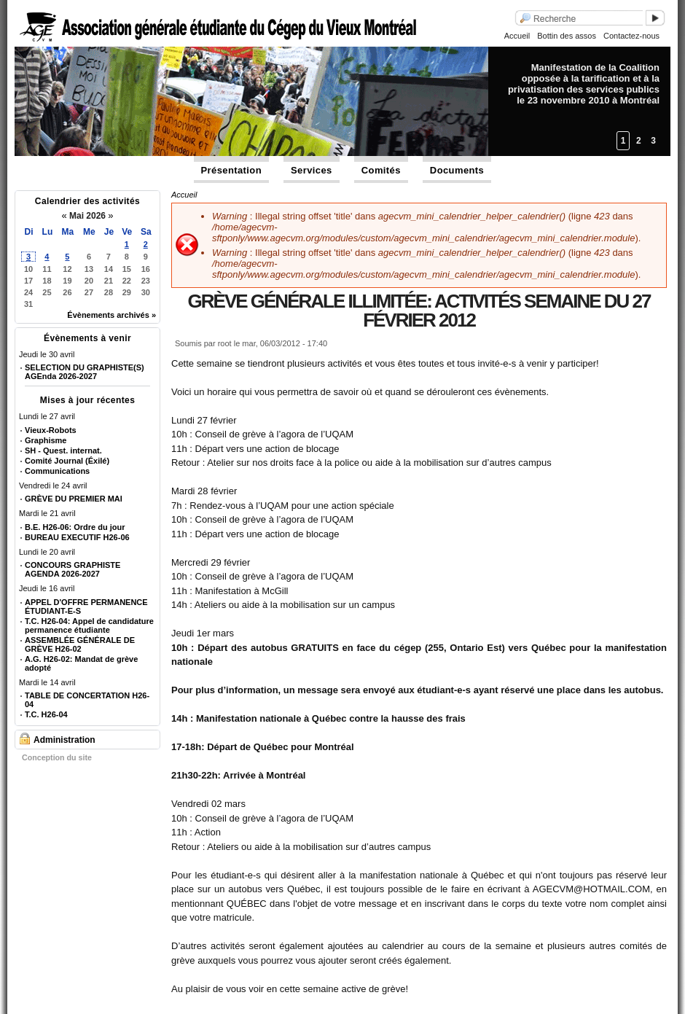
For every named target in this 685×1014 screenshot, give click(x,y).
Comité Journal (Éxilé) (67, 460)
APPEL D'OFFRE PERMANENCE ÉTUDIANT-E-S (86, 606)
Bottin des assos (566, 35)
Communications (57, 471)
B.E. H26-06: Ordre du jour (75, 527)
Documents (457, 170)
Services (311, 170)
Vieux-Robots (51, 430)
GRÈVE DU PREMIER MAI (73, 498)
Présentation (231, 170)
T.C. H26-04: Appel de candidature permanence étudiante (89, 625)
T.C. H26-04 (46, 714)
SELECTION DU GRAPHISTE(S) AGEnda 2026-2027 (84, 372)
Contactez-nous (631, 35)
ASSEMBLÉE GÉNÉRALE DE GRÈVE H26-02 (80, 644)
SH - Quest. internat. (63, 450)
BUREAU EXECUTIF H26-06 (77, 537)
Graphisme (45, 440)
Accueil (517, 35)
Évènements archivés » (111, 315)
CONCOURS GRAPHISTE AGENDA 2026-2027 (72, 569)
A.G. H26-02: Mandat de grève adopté (81, 663)
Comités (381, 170)
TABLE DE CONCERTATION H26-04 (87, 700)
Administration (64, 740)
